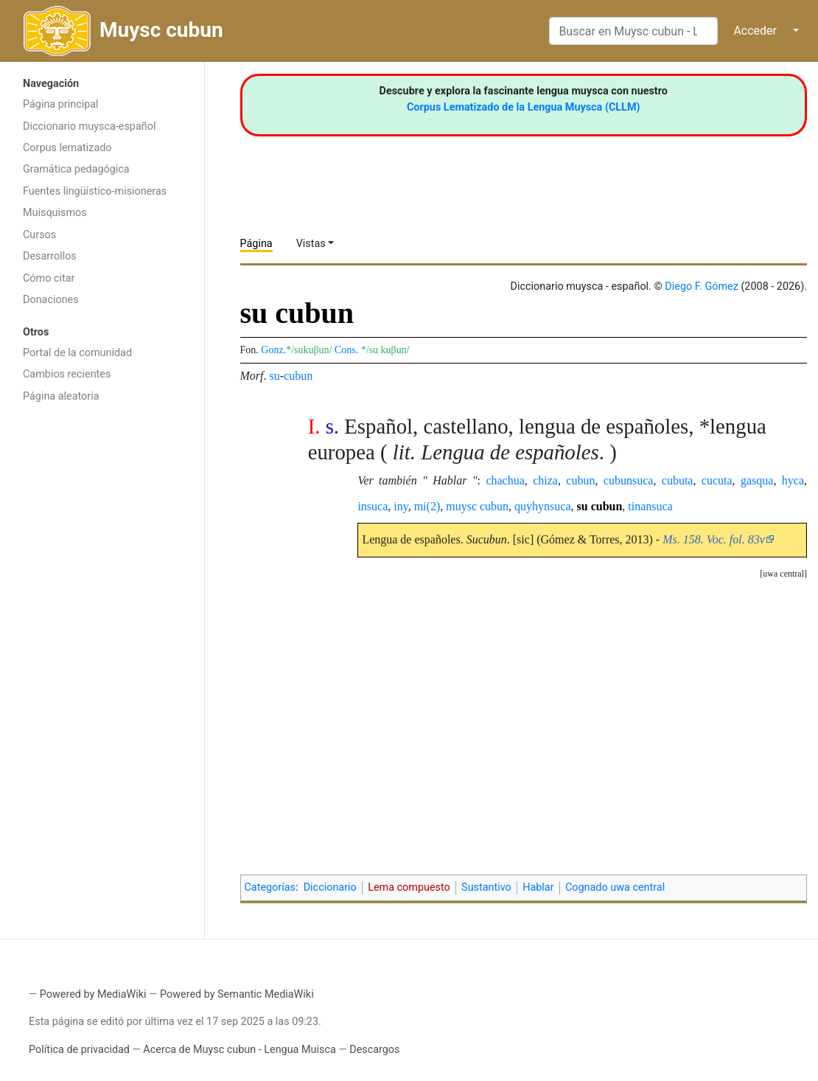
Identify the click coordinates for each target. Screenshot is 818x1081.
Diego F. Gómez (701, 286)
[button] (783, 574)
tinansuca (650, 506)
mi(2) (427, 506)
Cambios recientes (67, 374)
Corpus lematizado (67, 148)
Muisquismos (55, 212)
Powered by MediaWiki (93, 994)
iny (401, 506)
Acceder (755, 31)
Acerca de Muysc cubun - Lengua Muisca (239, 1049)
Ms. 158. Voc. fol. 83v (714, 539)
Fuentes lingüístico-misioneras (95, 191)
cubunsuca (629, 480)
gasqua (757, 480)
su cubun (600, 506)
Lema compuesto (409, 887)
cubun (298, 375)
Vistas (311, 243)
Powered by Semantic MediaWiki (237, 994)
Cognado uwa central (615, 887)
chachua (505, 480)
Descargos (374, 1049)
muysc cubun (477, 506)
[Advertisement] (102, 645)
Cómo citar (48, 278)
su (275, 375)
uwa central (783, 574)
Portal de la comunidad (77, 353)
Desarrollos (50, 256)
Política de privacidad (79, 1049)
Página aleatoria (61, 396)
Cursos (39, 235)
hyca (793, 480)
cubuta (677, 480)
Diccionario (330, 887)
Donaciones (51, 299)
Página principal (61, 104)
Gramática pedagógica (76, 169)
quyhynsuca (542, 506)
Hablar (537, 887)
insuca (372, 506)
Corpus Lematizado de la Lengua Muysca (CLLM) (523, 107)
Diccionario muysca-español (89, 126)
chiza (545, 480)
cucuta (717, 480)
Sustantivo (486, 887)
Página (256, 243)
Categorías (270, 887)
